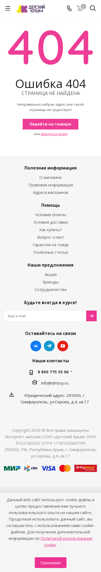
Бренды (50, 282)
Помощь (50, 205)
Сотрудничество (50, 289)
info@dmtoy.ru (54, 383)
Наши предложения (50, 265)
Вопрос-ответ (50, 237)
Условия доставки (50, 222)
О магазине (50, 177)
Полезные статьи (50, 252)
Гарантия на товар (51, 244)
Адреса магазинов (50, 192)
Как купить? (50, 229)
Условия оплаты (50, 214)
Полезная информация (51, 168)
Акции (51, 274)
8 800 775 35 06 (53, 371)
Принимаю (50, 562)
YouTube (62, 346)
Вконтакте (35, 346)
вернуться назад (54, 134)
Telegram (49, 346)
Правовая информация (50, 184)
